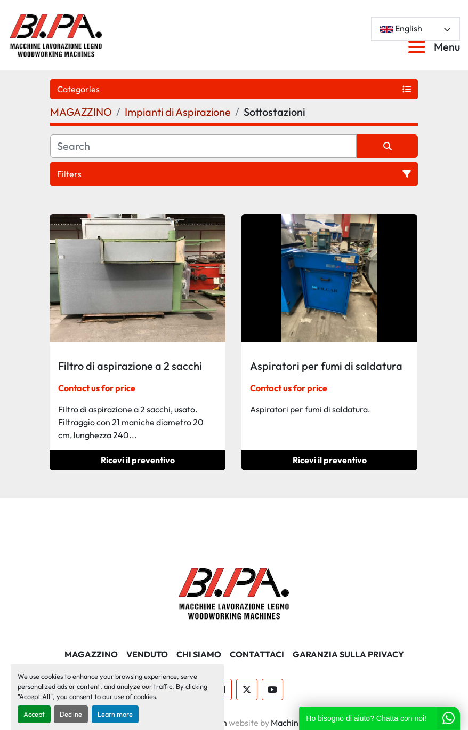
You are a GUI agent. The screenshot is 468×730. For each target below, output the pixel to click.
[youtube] (272, 689)
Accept (34, 714)
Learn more (115, 714)
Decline (71, 714)
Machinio (288, 722)
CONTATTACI (257, 654)
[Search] (203, 146)
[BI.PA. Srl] (234, 592)
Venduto (147, 654)
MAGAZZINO (91, 654)
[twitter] (246, 689)
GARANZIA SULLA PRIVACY (348, 654)
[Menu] (419, 47)
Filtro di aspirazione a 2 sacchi (130, 365)
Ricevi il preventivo (138, 460)
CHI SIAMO (198, 654)
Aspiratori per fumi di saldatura (326, 365)
